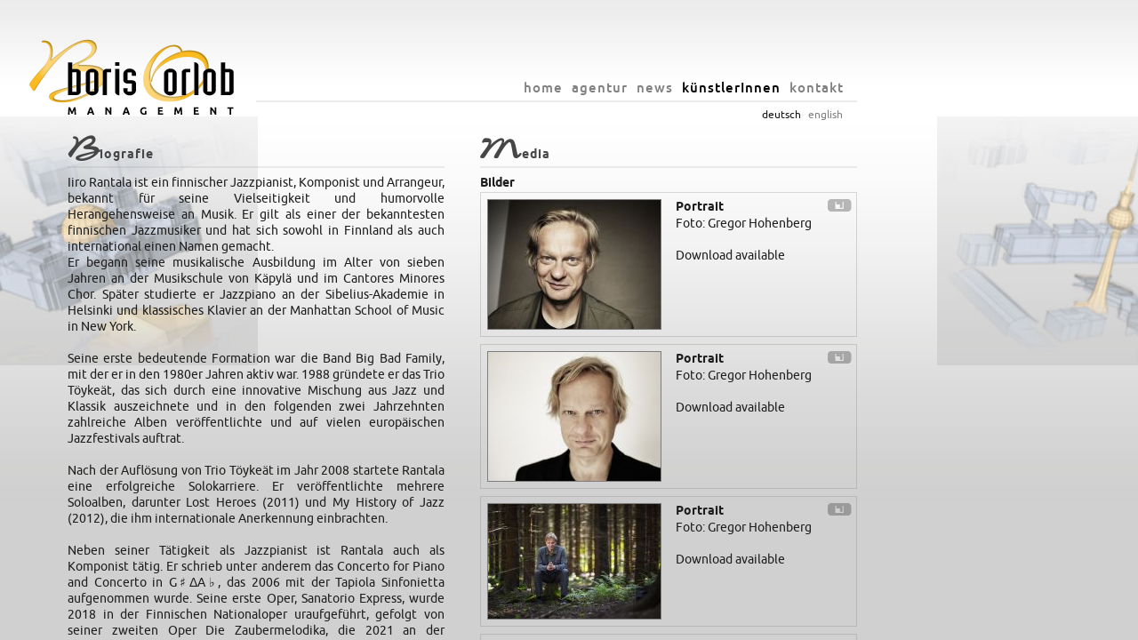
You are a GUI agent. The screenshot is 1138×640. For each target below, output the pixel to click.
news (761, 87)
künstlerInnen (838, 87)
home (649, 87)
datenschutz (763, 622)
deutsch (888, 115)
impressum (699, 622)
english (932, 115)
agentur (706, 87)
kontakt (923, 87)
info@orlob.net (627, 622)
